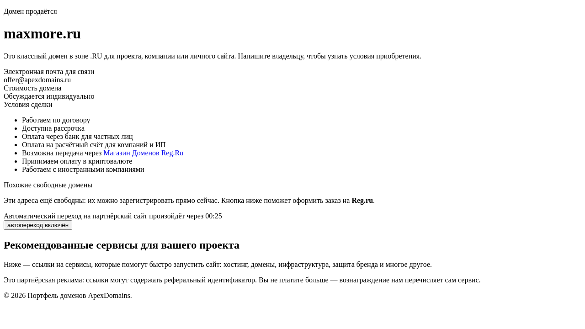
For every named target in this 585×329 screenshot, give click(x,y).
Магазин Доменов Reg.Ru (143, 153)
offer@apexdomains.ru (37, 80)
